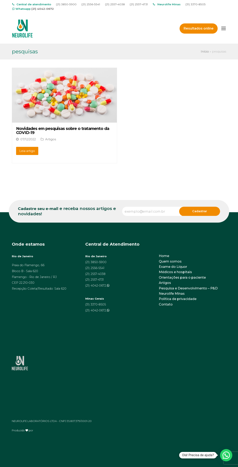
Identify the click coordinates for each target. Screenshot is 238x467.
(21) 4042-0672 (42, 8)
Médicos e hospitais (175, 272)
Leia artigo (27, 151)
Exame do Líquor (173, 267)
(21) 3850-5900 (66, 4)
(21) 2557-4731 (139, 4)
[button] (226, 455)
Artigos (50, 139)
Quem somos (170, 261)
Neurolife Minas (172, 294)
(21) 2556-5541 (90, 4)
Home (164, 256)
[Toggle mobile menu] (223, 28)
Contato (166, 304)
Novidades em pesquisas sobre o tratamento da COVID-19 (62, 130)
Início (205, 51)
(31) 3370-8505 (195, 4)
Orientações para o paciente (182, 277)
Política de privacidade (177, 299)
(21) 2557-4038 (115, 4)
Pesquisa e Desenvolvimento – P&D (188, 288)
